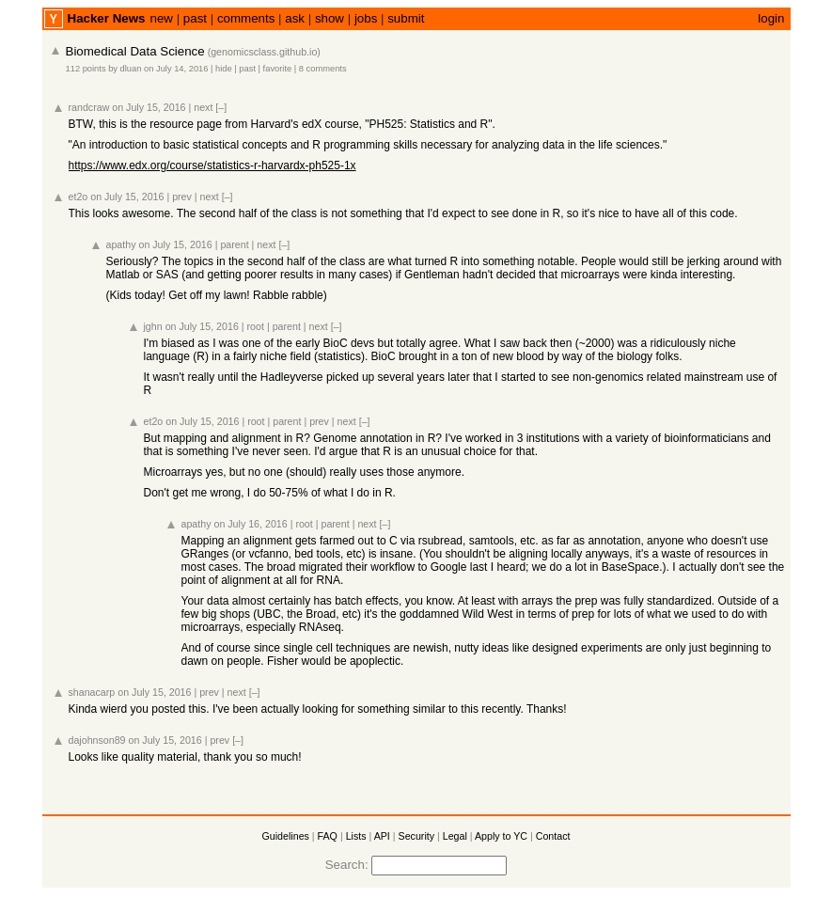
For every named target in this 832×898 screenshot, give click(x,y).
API (382, 836)
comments (246, 18)
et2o (78, 196)
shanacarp (92, 692)
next (203, 107)
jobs (365, 18)
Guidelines (285, 836)
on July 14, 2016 (176, 68)
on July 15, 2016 (148, 107)
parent (234, 244)
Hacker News (107, 18)
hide (223, 68)
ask (295, 18)
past (195, 18)
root (255, 326)
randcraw (89, 107)
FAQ (328, 836)
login (771, 18)
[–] (221, 107)
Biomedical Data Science (135, 51)
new (160, 18)
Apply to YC (501, 836)
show (329, 18)
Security (417, 836)
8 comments (323, 68)
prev (182, 196)
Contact (553, 836)
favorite (277, 68)
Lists (356, 836)
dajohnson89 (97, 740)
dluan (131, 68)
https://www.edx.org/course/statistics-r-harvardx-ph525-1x (212, 165)
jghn (153, 326)
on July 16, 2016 (250, 523)
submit (405, 18)
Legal (455, 836)
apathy (121, 244)
